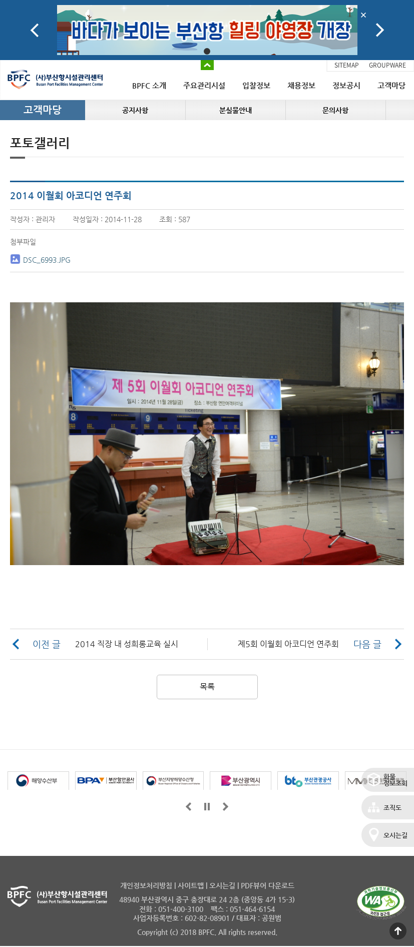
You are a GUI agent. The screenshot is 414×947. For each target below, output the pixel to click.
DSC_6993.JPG (47, 260)
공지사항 (135, 110)
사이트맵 (191, 885)
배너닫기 (363, 15)
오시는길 (395, 835)
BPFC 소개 (149, 85)
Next (379, 30)
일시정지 (207, 806)
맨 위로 (397, 930)
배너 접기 (207, 65)
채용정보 (301, 85)
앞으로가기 (188, 806)
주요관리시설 (204, 85)
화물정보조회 (395, 780)
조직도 (392, 807)
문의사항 (335, 110)
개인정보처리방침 (146, 885)
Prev (34, 30)
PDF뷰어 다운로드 (267, 885)
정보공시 (346, 85)
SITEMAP (346, 65)
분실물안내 (235, 110)
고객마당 (391, 85)
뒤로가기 (225, 806)
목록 (207, 686)
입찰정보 (256, 85)
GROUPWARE (387, 65)
